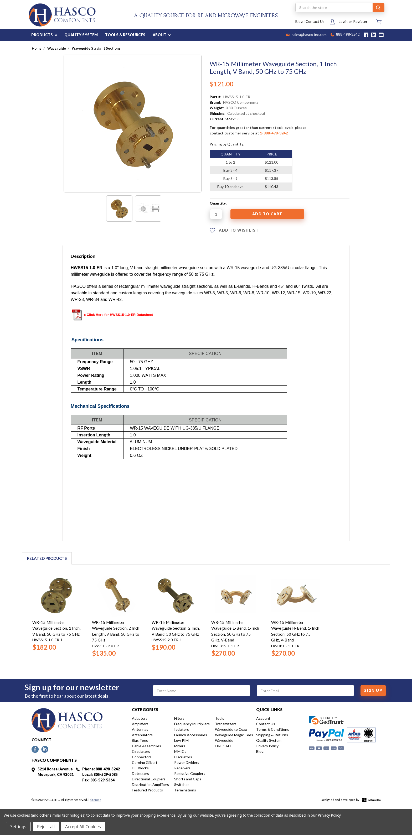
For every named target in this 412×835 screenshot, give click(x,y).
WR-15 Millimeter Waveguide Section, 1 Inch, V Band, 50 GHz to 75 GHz (56, 628)
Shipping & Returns (272, 735)
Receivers (182, 768)
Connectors (142, 757)
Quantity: (218, 203)
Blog (299, 21)
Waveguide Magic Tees (234, 735)
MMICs (180, 751)
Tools (219, 718)
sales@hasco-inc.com (306, 35)
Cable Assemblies (146, 746)
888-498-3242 (345, 34)
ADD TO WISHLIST (234, 230)
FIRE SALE (223, 746)
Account (263, 718)
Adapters (139, 718)
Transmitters (225, 724)
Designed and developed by (351, 800)
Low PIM (181, 740)
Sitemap (95, 800)
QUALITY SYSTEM (81, 35)
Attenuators (142, 735)
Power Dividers (186, 762)
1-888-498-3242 (274, 133)
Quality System (268, 740)
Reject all (46, 826)
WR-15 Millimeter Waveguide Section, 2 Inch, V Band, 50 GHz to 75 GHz (176, 628)
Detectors (140, 773)
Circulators (141, 751)
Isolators (181, 729)
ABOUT (162, 35)
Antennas (140, 729)
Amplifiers (140, 724)
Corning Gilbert (144, 762)
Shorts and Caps (187, 779)
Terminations (185, 790)
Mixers (179, 746)
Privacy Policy (267, 746)
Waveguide (224, 740)
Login (343, 21)
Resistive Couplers (189, 773)
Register (360, 21)
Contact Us (315, 21)
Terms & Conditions (272, 729)
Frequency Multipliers (192, 724)
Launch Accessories (190, 735)
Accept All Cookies (83, 826)
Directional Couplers (149, 779)
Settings (18, 826)
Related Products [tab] (47, 558)
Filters (179, 718)
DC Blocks (140, 768)
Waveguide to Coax (231, 729)
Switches (181, 784)
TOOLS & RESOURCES (125, 35)
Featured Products (147, 790)
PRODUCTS (44, 35)
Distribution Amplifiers (150, 784)
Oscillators (183, 757)
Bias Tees (140, 740)
